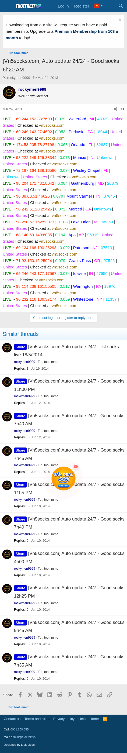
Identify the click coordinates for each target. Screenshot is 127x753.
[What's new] (110, 6)
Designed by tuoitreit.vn (19, 744)
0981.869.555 (19, 729)
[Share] (115, 109)
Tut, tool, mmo (48, 362)
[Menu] (7, 6)
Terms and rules (36, 719)
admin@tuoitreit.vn (23, 737)
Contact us (12, 719)
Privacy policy (64, 719)
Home (94, 719)
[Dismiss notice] (119, 20)
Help (82, 719)
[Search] (120, 6)
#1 (122, 109)
